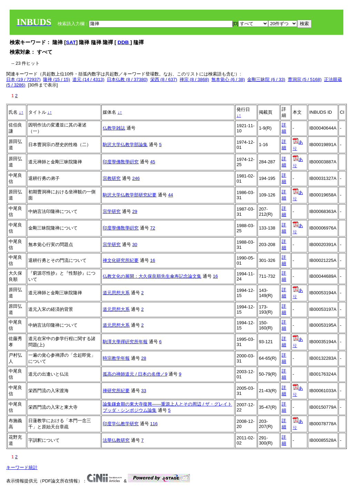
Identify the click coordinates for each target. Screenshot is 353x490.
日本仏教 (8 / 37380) (127, 79)
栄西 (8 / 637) (163, 79)
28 (143, 358)
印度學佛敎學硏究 (121, 161)
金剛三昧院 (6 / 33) (266, 79)
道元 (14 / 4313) (88, 79)
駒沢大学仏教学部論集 (125, 144)
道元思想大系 (116, 292)
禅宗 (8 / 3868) (194, 79)
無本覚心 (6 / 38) (228, 79)
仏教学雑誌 (114, 128)
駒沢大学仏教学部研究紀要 (130, 194)
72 (152, 228)
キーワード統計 (22, 467)
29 (134, 211)
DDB (124, 42)
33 (143, 390)
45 (152, 161)
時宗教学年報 (116, 358)
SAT (71, 42)
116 (154, 423)
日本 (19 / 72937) (23, 79)
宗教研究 (112, 178)
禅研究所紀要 (116, 390)
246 (136, 178)
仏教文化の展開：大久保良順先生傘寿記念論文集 (152, 276)
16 (152, 260)
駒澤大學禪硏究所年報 (125, 341)
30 (134, 244)
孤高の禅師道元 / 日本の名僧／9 (135, 374)
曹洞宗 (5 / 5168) (305, 79)
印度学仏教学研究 (121, 423)
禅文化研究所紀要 (121, 260)
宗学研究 (112, 211)
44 (170, 194)
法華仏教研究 (116, 440)
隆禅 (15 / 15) (56, 79)
